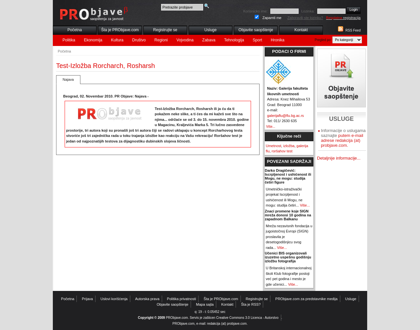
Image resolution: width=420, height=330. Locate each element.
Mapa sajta (205, 304)
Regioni (161, 40)
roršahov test (282, 151)
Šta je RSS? (251, 304)
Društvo (139, 40)
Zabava (208, 40)
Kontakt (301, 30)
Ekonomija (93, 40)
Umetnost (273, 146)
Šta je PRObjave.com (120, 30)
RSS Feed (353, 30)
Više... (270, 126)
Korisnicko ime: (255, 11)
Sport (257, 40)
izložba (288, 146)
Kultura (117, 40)
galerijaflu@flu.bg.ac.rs (285, 116)
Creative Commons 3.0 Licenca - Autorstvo (247, 317)
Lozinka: (308, 11)
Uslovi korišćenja (114, 299)
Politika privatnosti (181, 299)
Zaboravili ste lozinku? (305, 18)
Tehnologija (234, 40)
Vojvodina (185, 40)
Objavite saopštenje (256, 30)
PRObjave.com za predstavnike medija (306, 299)
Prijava (87, 299)
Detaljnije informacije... (339, 158)
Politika (69, 40)
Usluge (210, 30)
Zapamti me (272, 18)
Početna (74, 30)
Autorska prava (147, 299)
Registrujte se (165, 30)
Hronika (277, 40)
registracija (343, 18)
